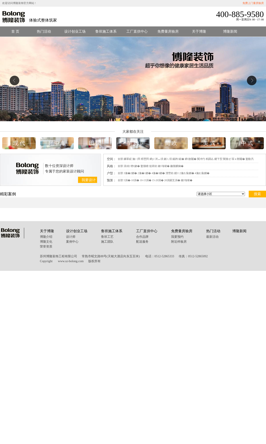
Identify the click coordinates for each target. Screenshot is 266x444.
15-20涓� (158, 180)
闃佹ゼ (227, 159)
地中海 (57, 143)
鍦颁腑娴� (177, 166)
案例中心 (72, 241)
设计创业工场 (75, 31)
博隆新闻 (230, 31)
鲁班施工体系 (106, 31)
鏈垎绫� (163, 166)
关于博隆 (199, 31)
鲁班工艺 (107, 236)
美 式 (209, 143)
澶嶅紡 (170, 173)
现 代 (19, 143)
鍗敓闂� (190, 159)
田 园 (95, 143)
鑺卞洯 (218, 159)
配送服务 (142, 241)
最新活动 (212, 236)
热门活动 (44, 31)
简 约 (133, 143)
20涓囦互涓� (172, 180)
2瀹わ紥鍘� (187, 173)
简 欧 (171, 143)
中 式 (247, 143)
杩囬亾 (210, 159)
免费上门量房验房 (253, 3)
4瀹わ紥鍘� (202, 173)
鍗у (152, 159)
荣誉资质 (46, 246)
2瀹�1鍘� (144, 173)
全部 (120, 159)
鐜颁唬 (145, 166)
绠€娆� (135, 166)
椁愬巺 (145, 159)
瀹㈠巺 (136, 159)
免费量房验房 (168, 31)
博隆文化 (46, 241)
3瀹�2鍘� (130, 173)
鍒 (176, 173)
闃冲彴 (201, 159)
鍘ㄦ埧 (168, 159)
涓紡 (127, 166)
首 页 (15, 31)
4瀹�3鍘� (158, 173)
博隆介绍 (46, 236)
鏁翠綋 (128, 159)
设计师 (70, 236)
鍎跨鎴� (178, 159)
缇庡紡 (153, 166)
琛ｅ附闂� (238, 159)
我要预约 (177, 236)
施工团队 (107, 241)
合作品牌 (142, 236)
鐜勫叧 (250, 159)
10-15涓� (145, 180)
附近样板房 (179, 241)
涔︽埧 (159, 159)
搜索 (257, 194)
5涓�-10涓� (131, 180)
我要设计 (89, 180)
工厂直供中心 (137, 31)
